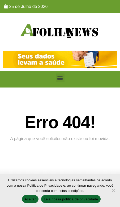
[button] (60, 77)
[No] (113, 190)
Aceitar (30, 199)
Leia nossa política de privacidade (71, 199)
